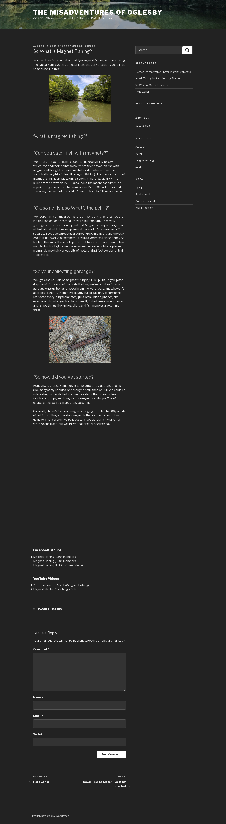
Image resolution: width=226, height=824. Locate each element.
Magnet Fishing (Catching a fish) (54, 589)
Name (38, 697)
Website (39, 734)
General (140, 147)
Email (38, 715)
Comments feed (145, 201)
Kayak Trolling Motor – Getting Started (158, 78)
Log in (139, 187)
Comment (41, 649)
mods (138, 167)
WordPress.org (144, 207)
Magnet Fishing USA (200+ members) (58, 565)
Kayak (139, 153)
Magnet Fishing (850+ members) (55, 556)
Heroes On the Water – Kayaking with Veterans (163, 71)
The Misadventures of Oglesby (98, 12)
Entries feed (142, 194)
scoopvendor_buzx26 (78, 46)
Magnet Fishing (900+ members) (55, 561)
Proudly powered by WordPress (50, 815)
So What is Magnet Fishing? (151, 85)
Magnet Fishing (50, 609)
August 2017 (142, 126)
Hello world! (142, 91)
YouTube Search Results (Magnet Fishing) (61, 585)
